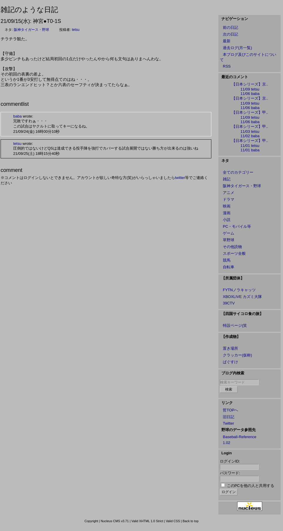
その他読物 (232, 246)
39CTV (229, 303)
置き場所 (230, 348)
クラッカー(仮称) (237, 355)
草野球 (228, 240)
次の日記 (230, 34)
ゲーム (228, 233)
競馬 (226, 260)
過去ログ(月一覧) (237, 48)
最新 (226, 41)
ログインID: (230, 461)
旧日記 (228, 417)
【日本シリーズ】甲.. (250, 112)
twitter (180, 177)
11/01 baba (250, 150)
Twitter (228, 423)
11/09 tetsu (249, 89)
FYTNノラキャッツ (239, 290)
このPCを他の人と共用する (250, 485)
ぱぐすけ (230, 362)
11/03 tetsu (249, 131)
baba (17, 116)
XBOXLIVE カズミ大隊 (242, 296)
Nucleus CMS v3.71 (115, 521)
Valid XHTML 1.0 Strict (147, 521)
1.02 (226, 442)
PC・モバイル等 (237, 226)
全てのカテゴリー (238, 172)
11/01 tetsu (249, 145)
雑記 (226, 179)
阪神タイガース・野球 (31, 30)
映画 (226, 206)
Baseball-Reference (239, 437)
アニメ (228, 192)
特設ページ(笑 (235, 325)
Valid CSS (173, 521)
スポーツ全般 (234, 253)
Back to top (190, 521)
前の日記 (230, 27)
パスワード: (230, 473)
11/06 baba (250, 93)
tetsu (76, 30)
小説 (226, 219)
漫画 (226, 213)
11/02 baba (250, 136)
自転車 (228, 267)
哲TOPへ (230, 410)
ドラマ (228, 199)
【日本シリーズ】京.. (250, 84)
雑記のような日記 (29, 10)
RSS (227, 66)
